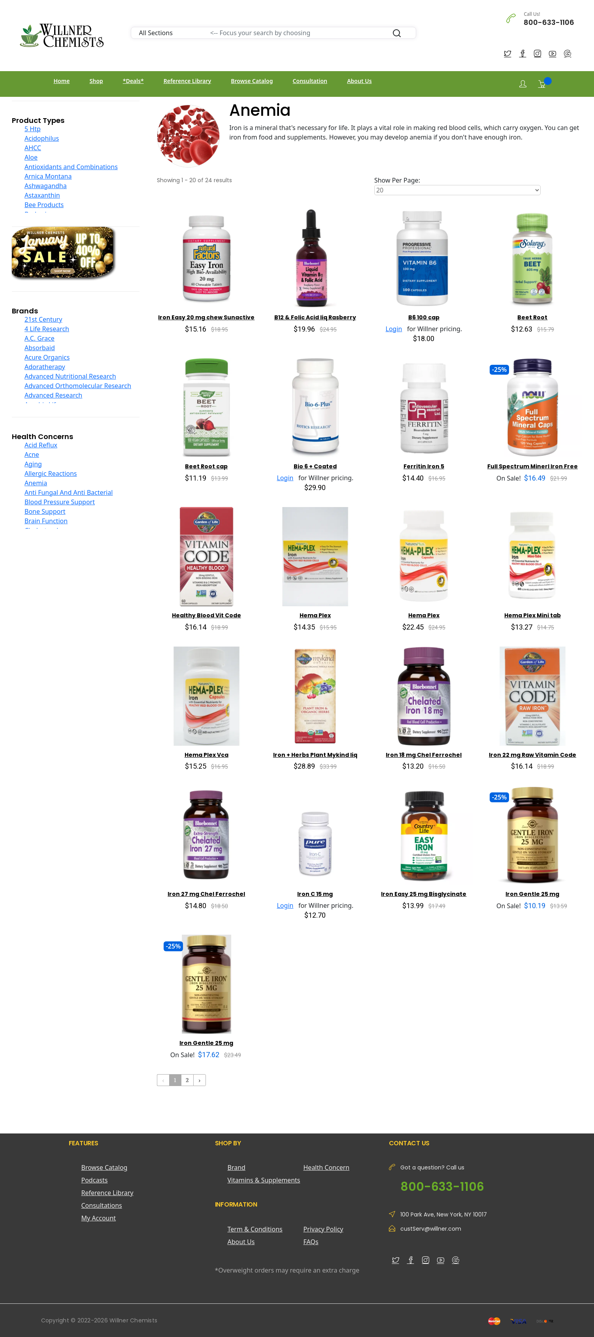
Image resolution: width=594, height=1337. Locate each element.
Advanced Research (53, 395)
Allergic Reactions (51, 473)
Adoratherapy (45, 366)
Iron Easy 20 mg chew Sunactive (206, 317)
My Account (98, 1218)
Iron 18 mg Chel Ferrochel (424, 755)
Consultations (101, 1205)
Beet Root (532, 317)
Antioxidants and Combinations (71, 166)
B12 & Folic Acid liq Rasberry (315, 317)
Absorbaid (40, 347)
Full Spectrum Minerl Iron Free (532, 466)
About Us (359, 81)
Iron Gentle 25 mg (532, 894)
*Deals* (133, 81)
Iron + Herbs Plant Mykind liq (315, 755)
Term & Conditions (255, 1229)
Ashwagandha (46, 185)
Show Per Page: (397, 180)
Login (394, 328)
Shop (96, 81)
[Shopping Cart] (541, 83)
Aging (33, 464)
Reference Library (187, 81)
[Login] (522, 84)
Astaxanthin (42, 195)
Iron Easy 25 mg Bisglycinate (423, 894)
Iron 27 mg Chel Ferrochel (206, 894)
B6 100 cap (423, 317)
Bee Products (44, 204)
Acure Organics (47, 357)
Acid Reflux (41, 445)
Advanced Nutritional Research (70, 376)
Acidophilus (42, 138)
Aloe (31, 157)
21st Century (43, 319)
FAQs (311, 1241)
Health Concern (327, 1167)
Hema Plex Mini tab (532, 615)
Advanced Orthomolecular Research (78, 385)
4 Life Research (47, 328)
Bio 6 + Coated (315, 466)
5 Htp (33, 128)
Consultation (310, 81)
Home (62, 81)
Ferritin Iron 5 (424, 466)
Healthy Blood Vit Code (206, 615)
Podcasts (94, 1180)
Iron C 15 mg (315, 894)
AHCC (33, 147)
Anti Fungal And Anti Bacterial (69, 492)
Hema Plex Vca (206, 755)
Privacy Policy (323, 1229)
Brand (236, 1167)
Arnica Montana (48, 176)
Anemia (36, 483)
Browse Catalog (252, 81)
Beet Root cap (206, 466)
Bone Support (45, 511)
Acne (32, 454)
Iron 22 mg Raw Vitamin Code (532, 755)
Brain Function (46, 521)
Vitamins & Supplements (264, 1180)
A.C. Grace (40, 338)
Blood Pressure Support (60, 502)
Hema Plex (315, 615)
